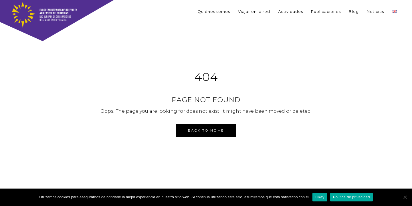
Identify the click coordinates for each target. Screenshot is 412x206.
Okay (319, 197)
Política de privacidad (351, 197)
